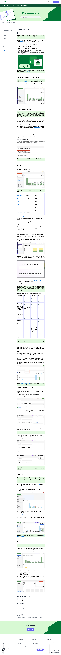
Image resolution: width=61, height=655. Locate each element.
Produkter (18, 210)
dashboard (40, 487)
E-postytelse (19, 196)
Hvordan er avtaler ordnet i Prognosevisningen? (26, 606)
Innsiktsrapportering (13, 22)
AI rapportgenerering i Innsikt (38, 280)
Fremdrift (18, 209)
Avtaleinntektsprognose (21, 213)
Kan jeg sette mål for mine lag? (22, 608)
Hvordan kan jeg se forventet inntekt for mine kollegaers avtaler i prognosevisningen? (29, 615)
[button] (3, 649)
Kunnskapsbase (4, 22)
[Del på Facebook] (2, 50)
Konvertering (19, 206)
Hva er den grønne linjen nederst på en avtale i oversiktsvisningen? (29, 617)
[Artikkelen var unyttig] (22, 599)
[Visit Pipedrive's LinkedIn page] (58, 650)
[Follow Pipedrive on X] (56, 650)
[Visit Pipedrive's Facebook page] (52, 650)
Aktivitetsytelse (19, 195)
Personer (18, 198)
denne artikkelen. (24, 545)
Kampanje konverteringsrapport (23, 221)
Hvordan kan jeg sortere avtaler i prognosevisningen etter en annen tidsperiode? (29, 611)
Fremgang (8, 22)
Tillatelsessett (37, 127)
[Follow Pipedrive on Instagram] (54, 650)
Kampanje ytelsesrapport (22, 223)
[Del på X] (6, 50)
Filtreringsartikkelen (25, 383)
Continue (40, 649)
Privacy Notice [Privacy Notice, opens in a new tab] (10, 650)
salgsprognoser (25, 216)
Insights (38, 484)
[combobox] (49, 2)
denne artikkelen (20, 37)
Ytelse (18, 201)
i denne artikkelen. (25, 342)
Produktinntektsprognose (21, 212)
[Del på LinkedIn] (4, 50)
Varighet (18, 207)
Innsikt (30, 168)
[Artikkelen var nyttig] (17, 599)
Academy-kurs (27, 71)
